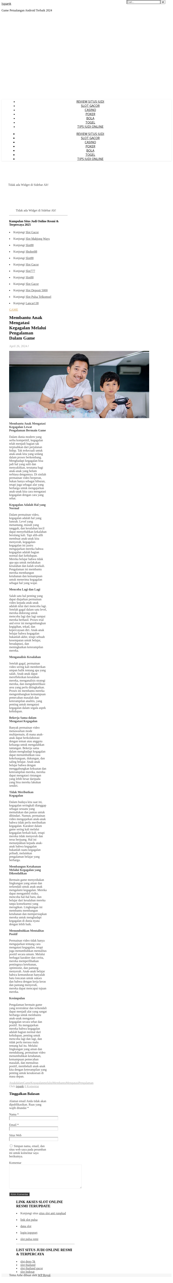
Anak (12, 1082)
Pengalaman (85, 1082)
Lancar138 (32, 303)
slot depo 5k (27, 1266)
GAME (13, 309)
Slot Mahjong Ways (38, 238)
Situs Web (15, 1135)
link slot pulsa (29, 1224)
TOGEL (90, 122)
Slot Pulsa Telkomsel (38, 296)
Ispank (6, 4)
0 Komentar (32, 1086)
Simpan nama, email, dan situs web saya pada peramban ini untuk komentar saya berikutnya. (27, 1151)
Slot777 (30, 271)
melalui (48, 1082)
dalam (19, 1082)
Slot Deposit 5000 (37, 290)
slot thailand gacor (31, 1272)
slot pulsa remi (29, 1243)
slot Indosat (27, 1276)
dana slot (25, 1230)
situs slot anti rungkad (52, 1217)
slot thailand (27, 1269)
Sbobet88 (31, 251)
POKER (90, 114)
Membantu (59, 1082)
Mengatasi (72, 1082)
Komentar (15, 1162)
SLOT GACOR (90, 106)
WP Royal (44, 1279)
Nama (14, 1114)
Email (14, 1124)
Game (26, 1082)
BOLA (90, 118)
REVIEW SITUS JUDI (90, 101)
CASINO (90, 110)
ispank (20, 1086)
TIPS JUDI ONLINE (90, 127)
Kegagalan (36, 1082)
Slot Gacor (32, 232)
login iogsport (28, 1237)
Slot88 (30, 245)
